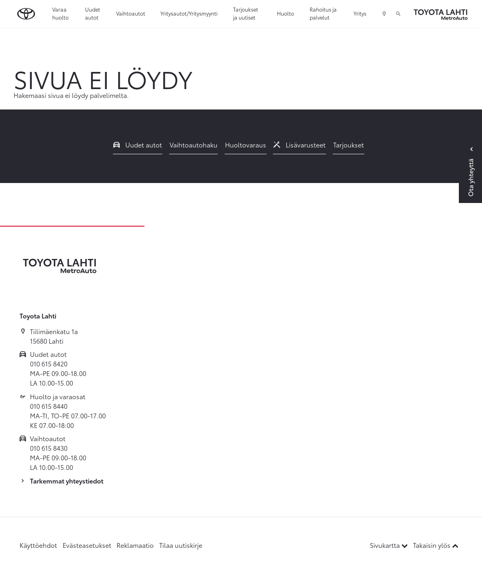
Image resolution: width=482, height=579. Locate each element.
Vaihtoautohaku (193, 144)
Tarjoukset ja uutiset (245, 13)
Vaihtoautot (130, 13)
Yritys (360, 13)
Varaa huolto (60, 13)
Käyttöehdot (38, 544)
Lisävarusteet (299, 144)
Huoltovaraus (245, 144)
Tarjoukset (348, 144)
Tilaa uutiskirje (180, 544)
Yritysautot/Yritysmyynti (188, 13)
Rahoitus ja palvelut (323, 13)
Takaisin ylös (435, 544)
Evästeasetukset (87, 544)
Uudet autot (92, 13)
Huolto (285, 13)
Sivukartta (389, 544)
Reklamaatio (135, 544)
